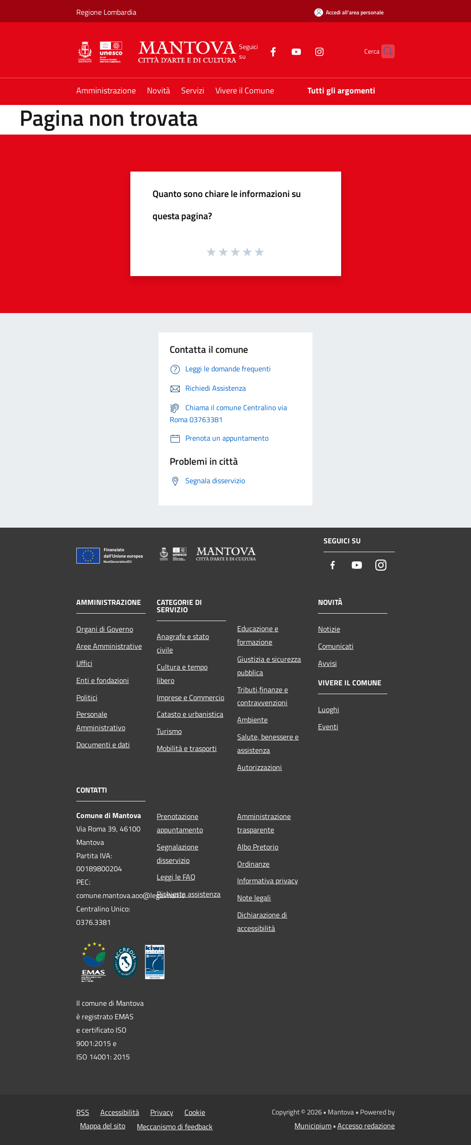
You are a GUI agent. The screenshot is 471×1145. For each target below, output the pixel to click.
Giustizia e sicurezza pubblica (269, 665)
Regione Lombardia (106, 12)
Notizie (329, 628)
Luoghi (328, 709)
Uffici (84, 663)
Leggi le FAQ (176, 876)
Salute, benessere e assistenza (268, 743)
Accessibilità (119, 1112)
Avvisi (327, 663)
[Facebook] (255, 51)
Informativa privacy (267, 880)
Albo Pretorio (257, 846)
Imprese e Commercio (190, 697)
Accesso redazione (366, 1125)
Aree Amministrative (109, 646)
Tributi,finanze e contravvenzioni (262, 696)
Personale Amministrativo (100, 720)
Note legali (254, 897)
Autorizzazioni (259, 767)
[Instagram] (301, 51)
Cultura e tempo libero (182, 673)
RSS (82, 1112)
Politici (87, 697)
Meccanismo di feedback (175, 1126)
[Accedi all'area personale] (349, 12)
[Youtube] (278, 51)
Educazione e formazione (257, 635)
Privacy (161, 1112)
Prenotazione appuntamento (180, 823)
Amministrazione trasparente (264, 823)
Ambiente (252, 719)
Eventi (328, 726)
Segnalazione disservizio (177, 853)
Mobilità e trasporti (187, 748)
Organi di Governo (104, 628)
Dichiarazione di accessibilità (262, 921)
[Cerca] (384, 51)
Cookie (194, 1112)
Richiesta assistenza (188, 893)
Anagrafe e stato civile (183, 643)
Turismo (169, 731)
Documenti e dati (103, 744)
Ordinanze (253, 863)
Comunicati (336, 646)
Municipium (312, 1125)
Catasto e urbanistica (190, 714)
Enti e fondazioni (102, 680)
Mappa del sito (102, 1125)
